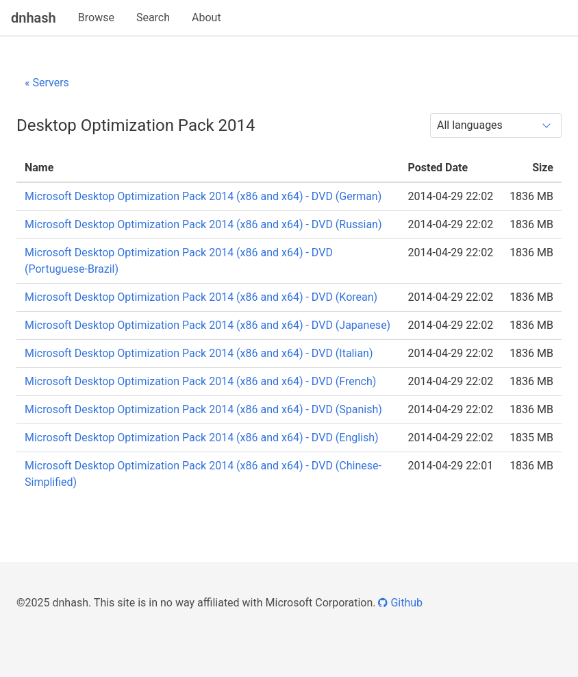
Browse (96, 17)
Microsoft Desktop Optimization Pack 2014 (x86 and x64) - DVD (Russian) (203, 224)
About (206, 17)
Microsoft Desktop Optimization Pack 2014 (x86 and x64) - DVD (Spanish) (203, 409)
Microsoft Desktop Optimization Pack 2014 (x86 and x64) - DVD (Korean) (201, 297)
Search (153, 17)
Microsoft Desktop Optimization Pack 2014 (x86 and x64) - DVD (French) (200, 381)
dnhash (33, 18)
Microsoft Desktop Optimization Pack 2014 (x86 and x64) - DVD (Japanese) (207, 325)
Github (400, 602)
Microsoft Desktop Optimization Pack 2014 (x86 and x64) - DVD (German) (203, 196)
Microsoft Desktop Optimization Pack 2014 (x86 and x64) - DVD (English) (202, 437)
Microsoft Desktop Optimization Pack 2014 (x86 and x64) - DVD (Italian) (199, 353)
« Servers (47, 82)
